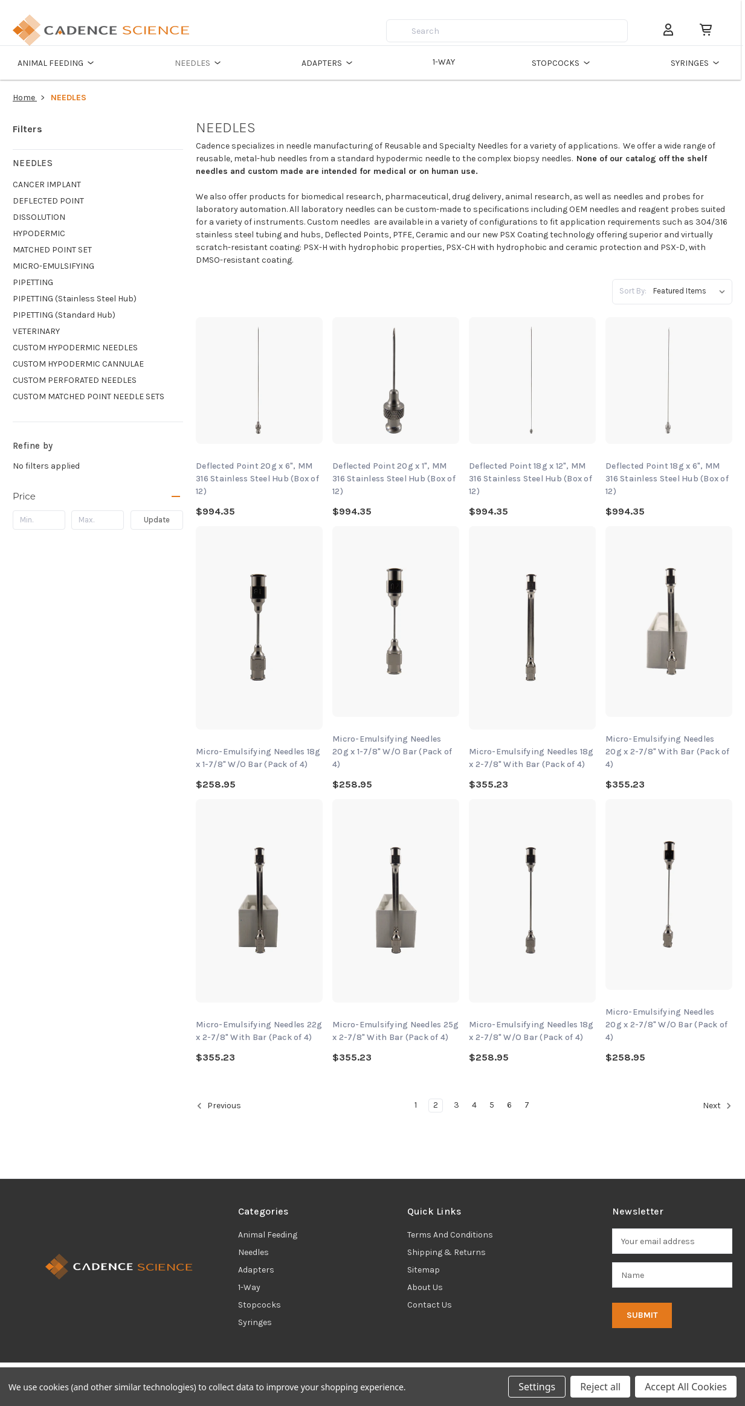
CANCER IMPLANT (47, 184)
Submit (642, 1315)
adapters (256, 1270)
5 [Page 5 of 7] (491, 1105)
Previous (218, 1106)
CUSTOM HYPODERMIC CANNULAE (78, 364)
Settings (536, 1386)
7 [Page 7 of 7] (526, 1105)
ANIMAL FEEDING (58, 63)
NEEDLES (200, 63)
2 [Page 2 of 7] (435, 1105)
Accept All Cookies (686, 1386)
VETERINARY (36, 331)
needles (253, 1252)
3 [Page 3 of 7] (456, 1105)
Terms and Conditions (450, 1235)
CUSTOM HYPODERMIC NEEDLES (75, 347)
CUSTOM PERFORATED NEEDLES (75, 380)
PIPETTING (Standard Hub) (64, 315)
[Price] (98, 496)
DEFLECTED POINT (48, 201)
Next (717, 1106)
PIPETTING (33, 282)
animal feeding (267, 1235)
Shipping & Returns (446, 1252)
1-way (249, 1287)
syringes (255, 1322)
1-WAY (447, 62)
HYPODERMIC (39, 233)
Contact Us (429, 1305)
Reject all (600, 1386)
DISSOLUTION (39, 217)
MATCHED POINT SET (52, 250)
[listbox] (691, 291)
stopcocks (259, 1305)
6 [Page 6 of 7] (509, 1105)
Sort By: (633, 290)
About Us (425, 1287)
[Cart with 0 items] (705, 29)
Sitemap (423, 1270)
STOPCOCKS (566, 63)
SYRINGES (701, 63)
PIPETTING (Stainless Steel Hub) (75, 299)
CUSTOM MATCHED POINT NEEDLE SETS (88, 396)
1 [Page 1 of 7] (415, 1105)
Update (157, 519)
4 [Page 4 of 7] (474, 1105)
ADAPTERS (330, 63)
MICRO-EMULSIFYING (53, 266)
